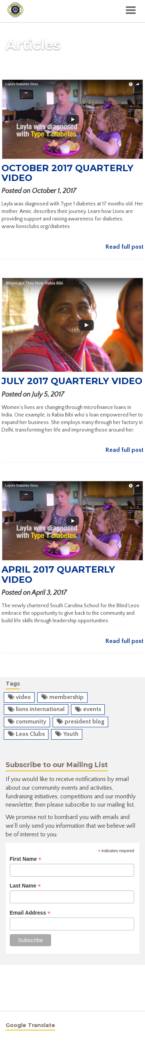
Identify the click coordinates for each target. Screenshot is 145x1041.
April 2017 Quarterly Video (58, 574)
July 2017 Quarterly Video (72, 380)
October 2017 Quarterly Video (67, 173)
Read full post (124, 246)
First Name (25, 859)
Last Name (25, 885)
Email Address (30, 912)
